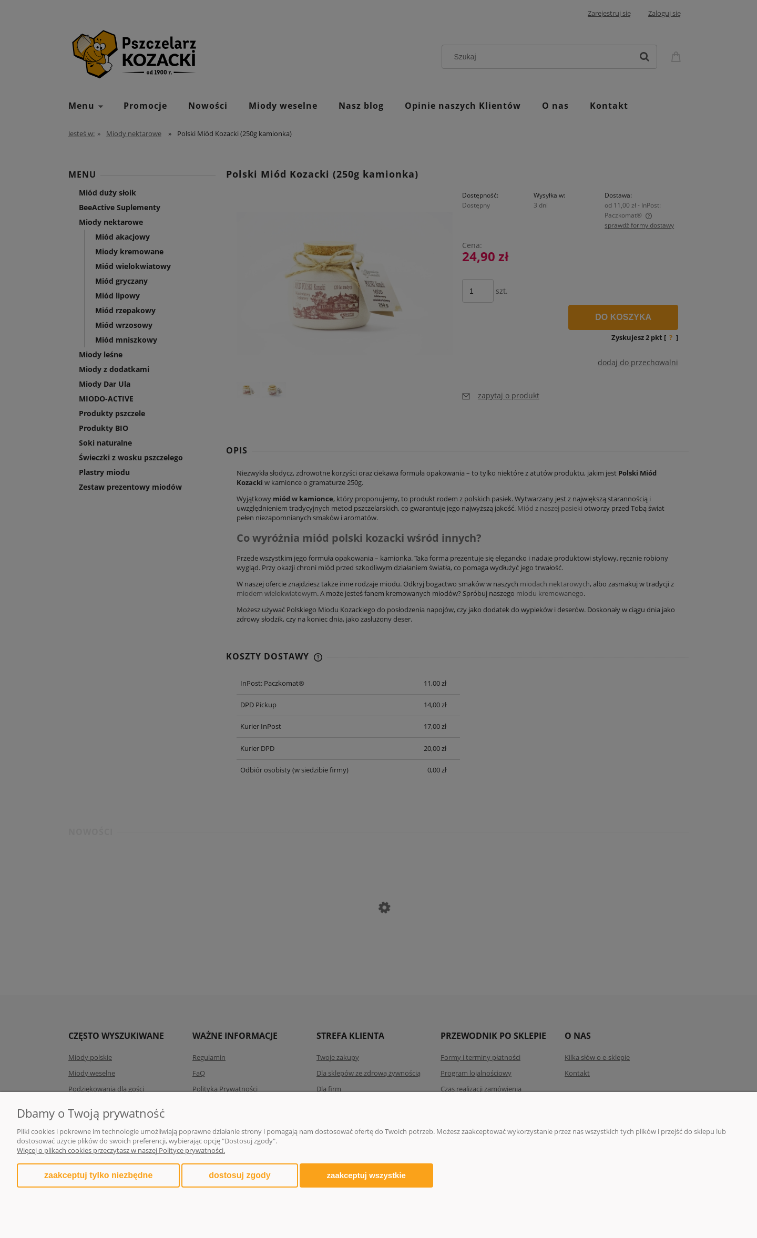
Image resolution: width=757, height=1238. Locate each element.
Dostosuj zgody (239, 1175)
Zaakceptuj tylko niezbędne (98, 1175)
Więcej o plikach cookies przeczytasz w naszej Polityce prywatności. (121, 1150)
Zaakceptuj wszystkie (366, 1175)
